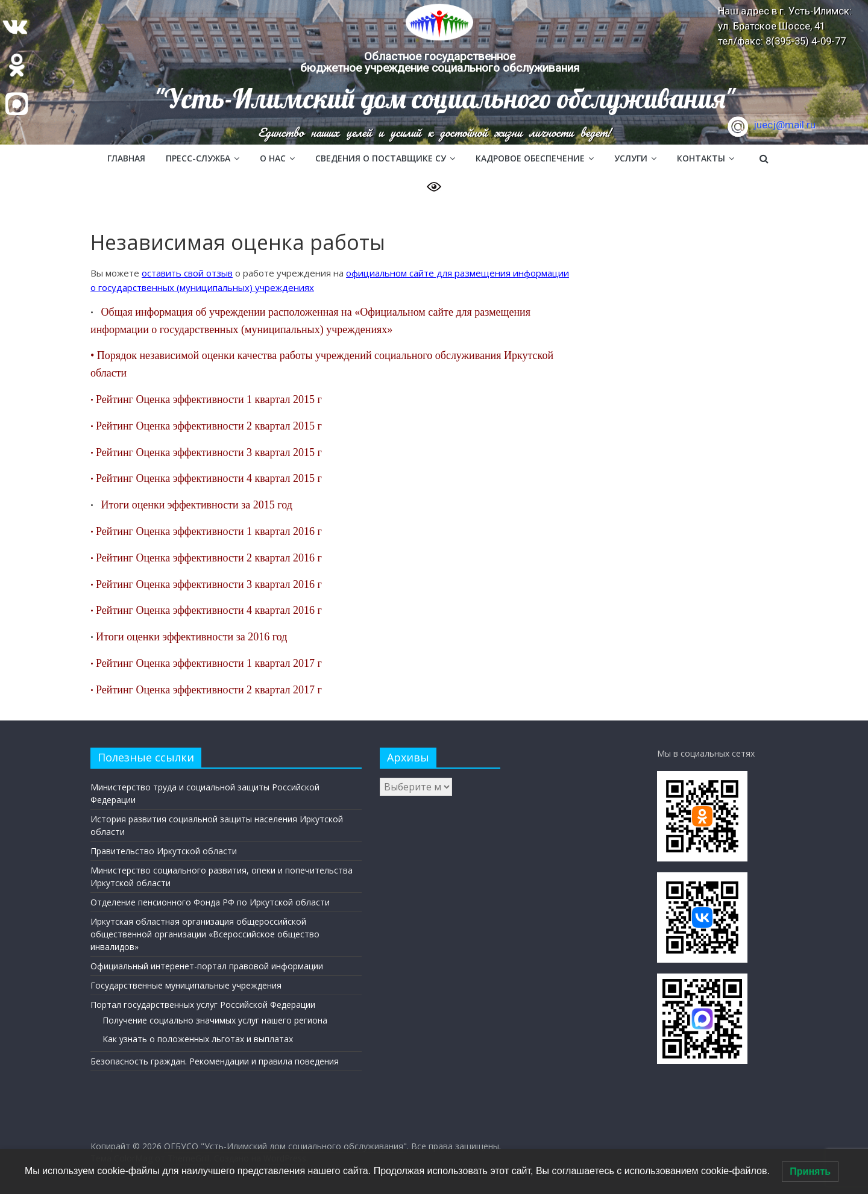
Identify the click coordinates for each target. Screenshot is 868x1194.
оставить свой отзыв (187, 273)
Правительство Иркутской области (163, 851)
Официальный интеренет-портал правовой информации (206, 966)
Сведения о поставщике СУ (380, 158)
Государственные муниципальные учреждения (185, 985)
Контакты (701, 158)
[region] (434, 72)
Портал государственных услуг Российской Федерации (202, 1004)
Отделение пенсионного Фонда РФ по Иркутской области (210, 902)
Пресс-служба (198, 158)
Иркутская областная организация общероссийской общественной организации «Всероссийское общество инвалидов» (204, 934)
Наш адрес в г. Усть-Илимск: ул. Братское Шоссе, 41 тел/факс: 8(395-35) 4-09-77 (785, 26)
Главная (126, 158)
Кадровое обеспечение (530, 158)
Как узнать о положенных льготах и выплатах (197, 1039)
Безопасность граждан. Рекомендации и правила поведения (214, 1061)
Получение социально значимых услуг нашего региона (214, 1020)
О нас (273, 158)
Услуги (630, 158)
